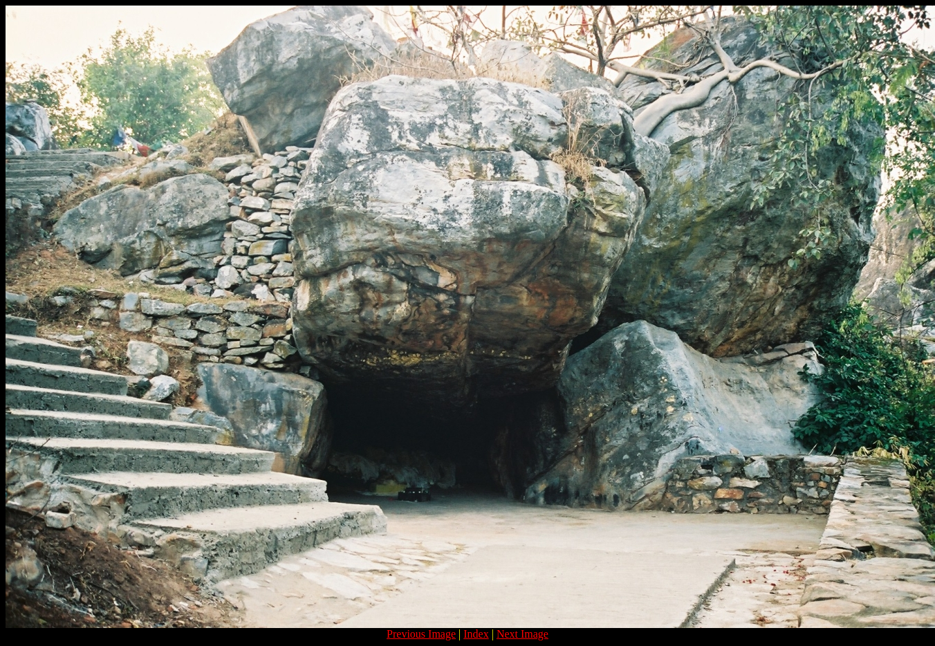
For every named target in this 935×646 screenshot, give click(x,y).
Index (475, 634)
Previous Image (421, 634)
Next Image (522, 634)
